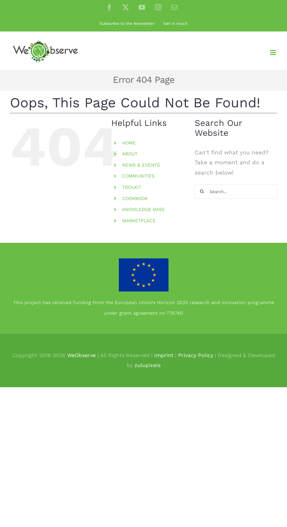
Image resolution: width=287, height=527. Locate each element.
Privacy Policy (195, 355)
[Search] (202, 191)
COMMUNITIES (138, 176)
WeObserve (81, 355)
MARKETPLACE (139, 220)
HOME (129, 142)
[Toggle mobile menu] (273, 52)
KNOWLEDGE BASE (143, 209)
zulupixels (147, 365)
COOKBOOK (135, 198)
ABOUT (129, 153)
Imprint (163, 355)
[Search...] (236, 191)
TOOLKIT (131, 187)
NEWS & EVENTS (141, 165)
